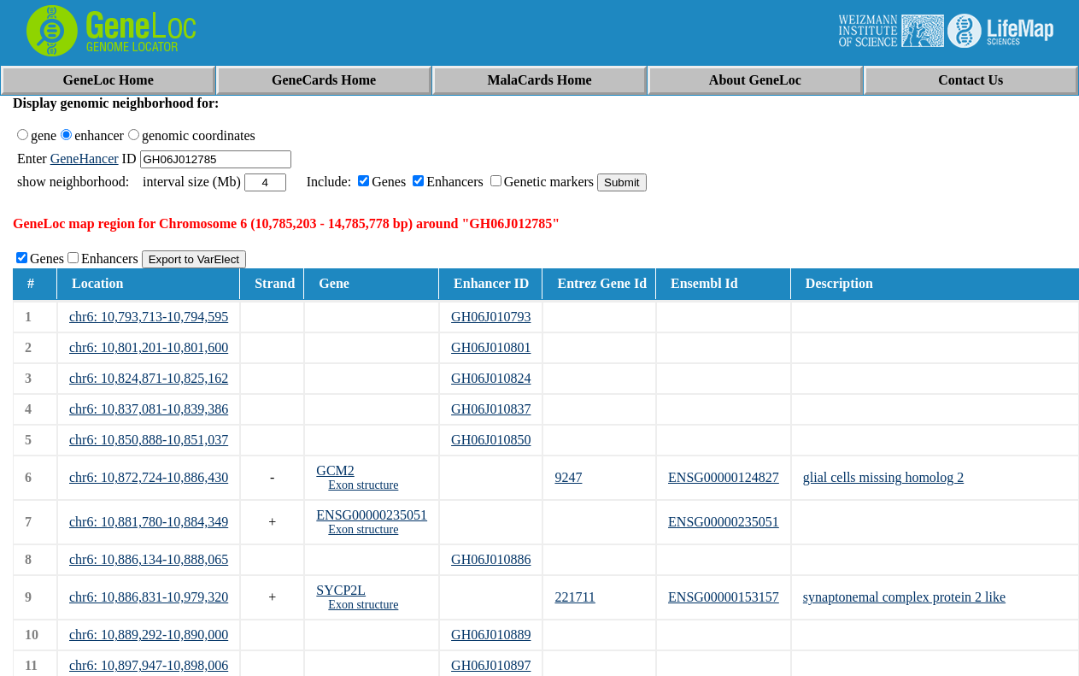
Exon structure (363, 485)
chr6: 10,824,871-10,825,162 (148, 378)
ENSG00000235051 (371, 515)
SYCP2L (341, 590)
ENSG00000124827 (723, 477)
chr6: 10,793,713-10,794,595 (148, 316)
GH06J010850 (491, 439)
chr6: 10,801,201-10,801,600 (148, 347)
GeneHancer (84, 158)
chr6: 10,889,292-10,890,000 (148, 634)
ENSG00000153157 (723, 597)
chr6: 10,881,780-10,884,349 (148, 521)
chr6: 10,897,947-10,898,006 (148, 665)
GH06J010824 (491, 378)
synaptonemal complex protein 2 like (904, 597)
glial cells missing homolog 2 (883, 477)
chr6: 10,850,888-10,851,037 (148, 439)
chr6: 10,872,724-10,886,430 (148, 477)
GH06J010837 (491, 409)
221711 (574, 597)
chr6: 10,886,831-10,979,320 (148, 597)
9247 (568, 477)
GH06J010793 (491, 316)
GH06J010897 (491, 665)
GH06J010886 (491, 559)
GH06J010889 (491, 634)
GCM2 (335, 470)
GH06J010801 (491, 347)
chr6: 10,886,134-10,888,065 (148, 559)
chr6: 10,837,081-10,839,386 (148, 409)
